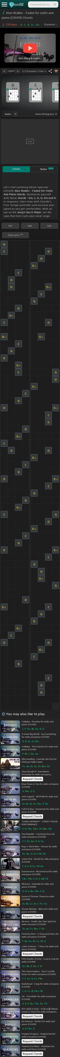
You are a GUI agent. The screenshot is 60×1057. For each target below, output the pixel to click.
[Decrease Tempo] (4, 71)
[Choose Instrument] (15, 113)
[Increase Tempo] (17, 71)
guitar (8, 114)
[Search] (55, 4)
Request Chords (32, 779)
